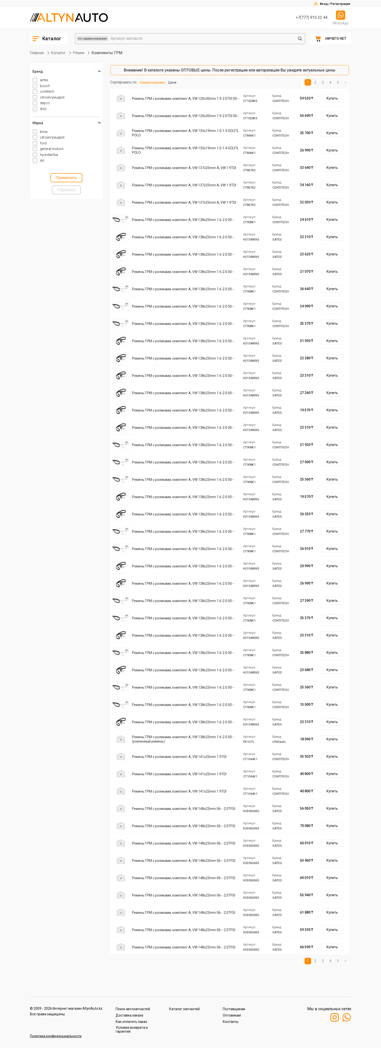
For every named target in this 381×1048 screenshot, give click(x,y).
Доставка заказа (129, 1015)
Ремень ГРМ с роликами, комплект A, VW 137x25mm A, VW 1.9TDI (184, 168)
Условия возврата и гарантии (132, 1029)
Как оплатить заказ (131, 1022)
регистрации (236, 70)
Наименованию (152, 82)
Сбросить (66, 190)
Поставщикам (234, 1009)
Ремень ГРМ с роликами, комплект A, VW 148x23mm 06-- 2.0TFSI (183, 809)
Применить (66, 177)
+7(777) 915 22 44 (311, 17)
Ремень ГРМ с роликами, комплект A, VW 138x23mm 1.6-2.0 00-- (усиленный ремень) (183, 739)
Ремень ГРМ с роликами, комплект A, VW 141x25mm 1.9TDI (179, 757)
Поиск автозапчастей (133, 1009)
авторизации (267, 70)
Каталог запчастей (184, 1009)
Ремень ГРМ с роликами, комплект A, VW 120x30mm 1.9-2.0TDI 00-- (185, 99)
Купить (332, 98)
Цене (172, 82)
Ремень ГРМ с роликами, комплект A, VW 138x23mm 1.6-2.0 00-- (183, 220)
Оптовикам (232, 1015)
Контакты (230, 1022)
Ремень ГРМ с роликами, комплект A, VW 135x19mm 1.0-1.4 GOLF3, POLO (185, 133)
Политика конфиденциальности (56, 1036)
